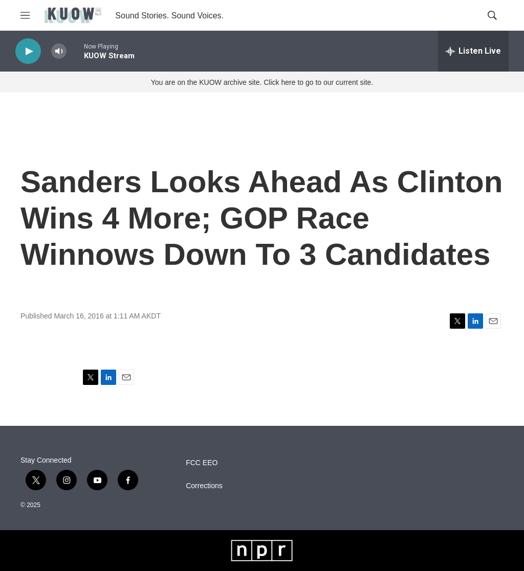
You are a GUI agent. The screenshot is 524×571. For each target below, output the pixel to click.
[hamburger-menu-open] (25, 15)
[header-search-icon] (492, 15)
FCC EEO (201, 463)
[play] (28, 51)
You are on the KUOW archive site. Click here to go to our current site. (262, 82)
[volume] (59, 51)
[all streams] (473, 51)
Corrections (204, 486)
